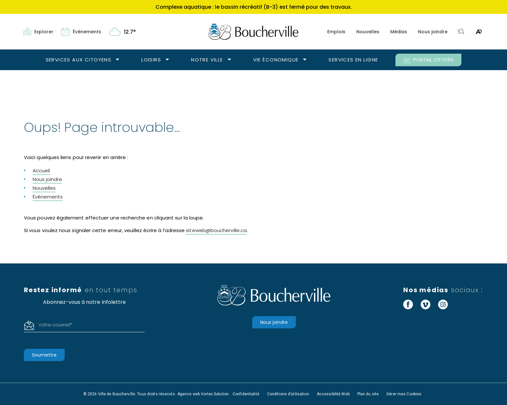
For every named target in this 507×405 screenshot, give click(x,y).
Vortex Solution (215, 394)
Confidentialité (245, 394)
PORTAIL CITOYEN (428, 59)
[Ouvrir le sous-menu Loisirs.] (167, 60)
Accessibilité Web (333, 394)
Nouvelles (367, 31)
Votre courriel (55, 325)
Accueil (41, 170)
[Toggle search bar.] (460, 31)
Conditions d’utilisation (288, 394)
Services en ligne (353, 59)
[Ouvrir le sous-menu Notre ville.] (229, 60)
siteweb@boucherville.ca (216, 230)
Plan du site (368, 394)
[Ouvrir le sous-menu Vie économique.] (304, 60)
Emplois (336, 31)
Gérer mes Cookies (403, 394)
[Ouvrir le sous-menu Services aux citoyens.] (117, 60)
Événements (48, 196)
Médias (398, 31)
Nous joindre (433, 31)
